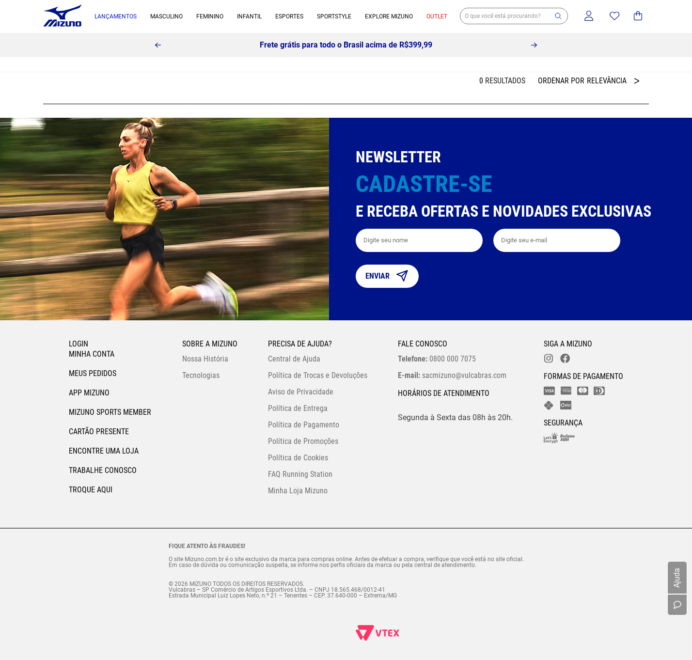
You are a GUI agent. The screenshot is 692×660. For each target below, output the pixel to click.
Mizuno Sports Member (110, 412)
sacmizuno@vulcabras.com (452, 375)
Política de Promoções (303, 441)
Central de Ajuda (294, 358)
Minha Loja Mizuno (298, 490)
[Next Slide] (534, 45)
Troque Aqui (90, 489)
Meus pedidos (92, 373)
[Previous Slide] (158, 45)
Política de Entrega (298, 408)
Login (78, 343)
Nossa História (205, 358)
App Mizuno (89, 392)
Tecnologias (201, 375)
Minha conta (91, 354)
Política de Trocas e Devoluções (317, 375)
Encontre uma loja (104, 451)
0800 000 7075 (437, 358)
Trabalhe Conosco (103, 470)
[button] (558, 16)
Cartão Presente (99, 431)
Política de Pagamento (303, 424)
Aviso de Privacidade (300, 391)
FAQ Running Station (300, 474)
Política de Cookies (298, 457)
